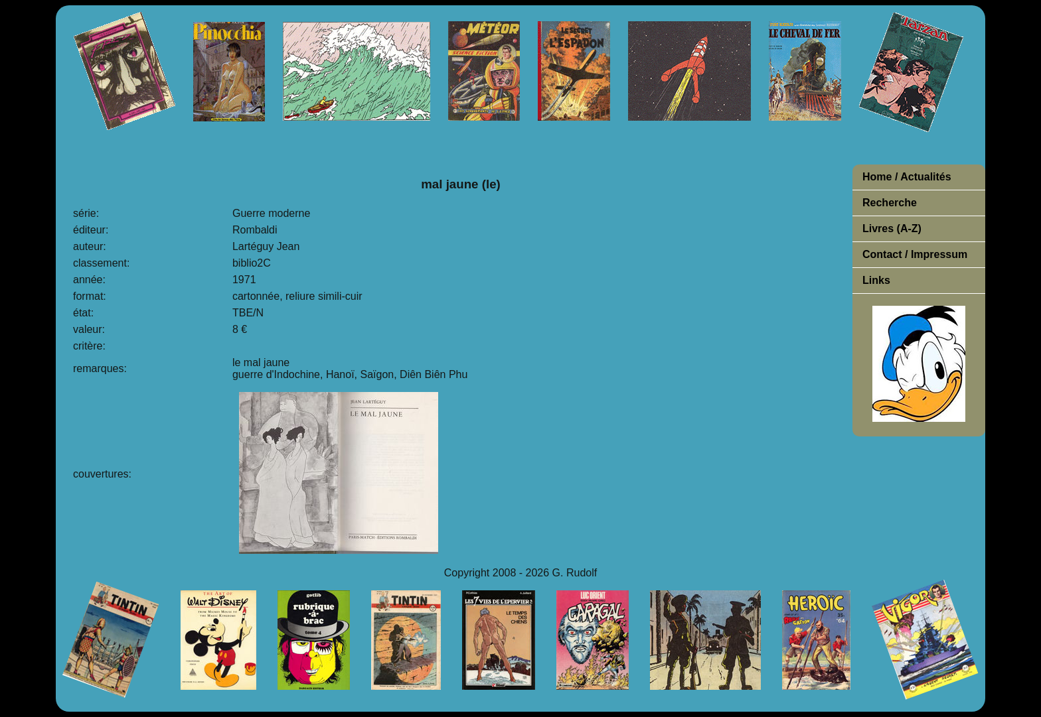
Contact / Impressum (914, 254)
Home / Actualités (906, 176)
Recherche (889, 202)
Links (876, 280)
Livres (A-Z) (891, 228)
